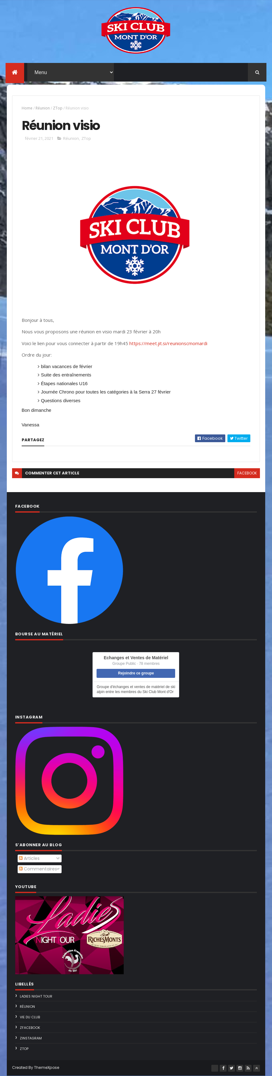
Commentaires (38, 869)
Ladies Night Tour (36, 996)
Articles (29, 858)
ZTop (58, 108)
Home (27, 108)
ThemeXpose (46, 1067)
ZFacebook (30, 1027)
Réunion (43, 108)
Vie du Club (30, 1017)
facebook (247, 473)
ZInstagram (31, 1038)
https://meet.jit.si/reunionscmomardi (168, 343)
